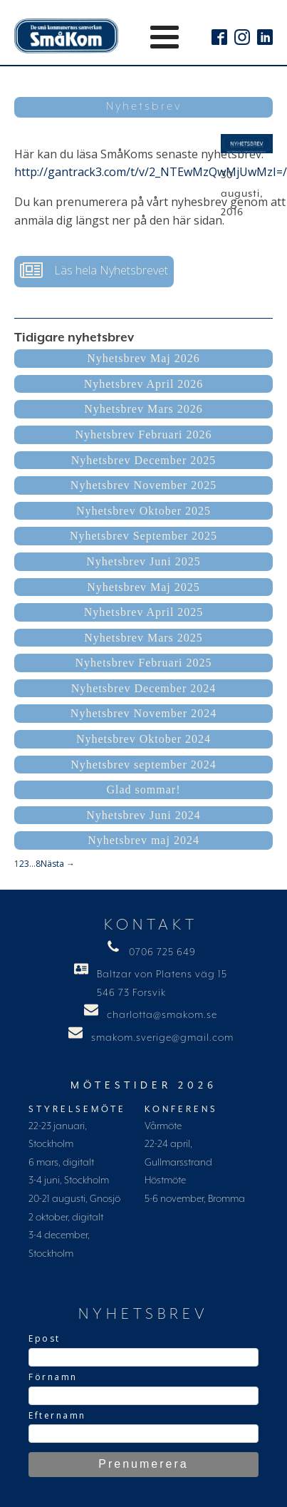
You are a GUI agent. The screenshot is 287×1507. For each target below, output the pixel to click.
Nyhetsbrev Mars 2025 (143, 638)
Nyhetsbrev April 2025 (144, 612)
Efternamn (57, 1415)
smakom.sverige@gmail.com (162, 1038)
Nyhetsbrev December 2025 (143, 460)
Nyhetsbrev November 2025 (143, 485)
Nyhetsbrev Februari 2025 (143, 663)
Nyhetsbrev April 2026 (144, 384)
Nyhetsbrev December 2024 (143, 688)
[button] (94, 271)
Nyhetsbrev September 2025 (143, 536)
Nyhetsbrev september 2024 (143, 764)
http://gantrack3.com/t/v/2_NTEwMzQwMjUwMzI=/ (150, 172)
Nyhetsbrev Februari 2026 (143, 434)
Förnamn (53, 1377)
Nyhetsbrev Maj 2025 (143, 587)
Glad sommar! (144, 789)
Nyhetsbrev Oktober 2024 (143, 739)
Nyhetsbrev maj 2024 (143, 840)
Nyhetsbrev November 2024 (143, 713)
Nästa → (58, 864)
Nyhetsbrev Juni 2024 (143, 815)
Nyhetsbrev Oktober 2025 (143, 511)
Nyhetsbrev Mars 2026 (143, 409)
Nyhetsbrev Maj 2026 (143, 358)
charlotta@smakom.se (162, 1015)
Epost (44, 1338)
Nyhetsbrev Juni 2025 (143, 561)
